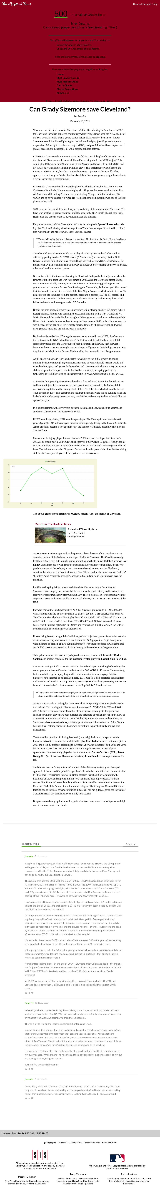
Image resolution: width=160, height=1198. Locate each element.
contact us (99, 56)
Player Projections (67, 88)
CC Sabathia (80, 302)
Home (60, 74)
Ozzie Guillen (110, 228)
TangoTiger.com (78, 1174)
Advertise (76, 1142)
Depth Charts (64, 85)
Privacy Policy (109, 1142)
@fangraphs (50, 1142)
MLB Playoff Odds (67, 81)
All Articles (63, 92)
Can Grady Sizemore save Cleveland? (80, 109)
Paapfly (82, 116)
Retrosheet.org (129, 1174)
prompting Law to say (114, 681)
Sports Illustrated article (111, 224)
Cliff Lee (94, 389)
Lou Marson (63, 756)
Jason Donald (92, 756)
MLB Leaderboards (68, 77)
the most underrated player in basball (89, 659)
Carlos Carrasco (100, 752)
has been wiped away (57, 722)
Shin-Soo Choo (118, 659)
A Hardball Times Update (82, 529)
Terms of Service (91, 1142)
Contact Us (64, 1142)
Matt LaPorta (93, 741)
